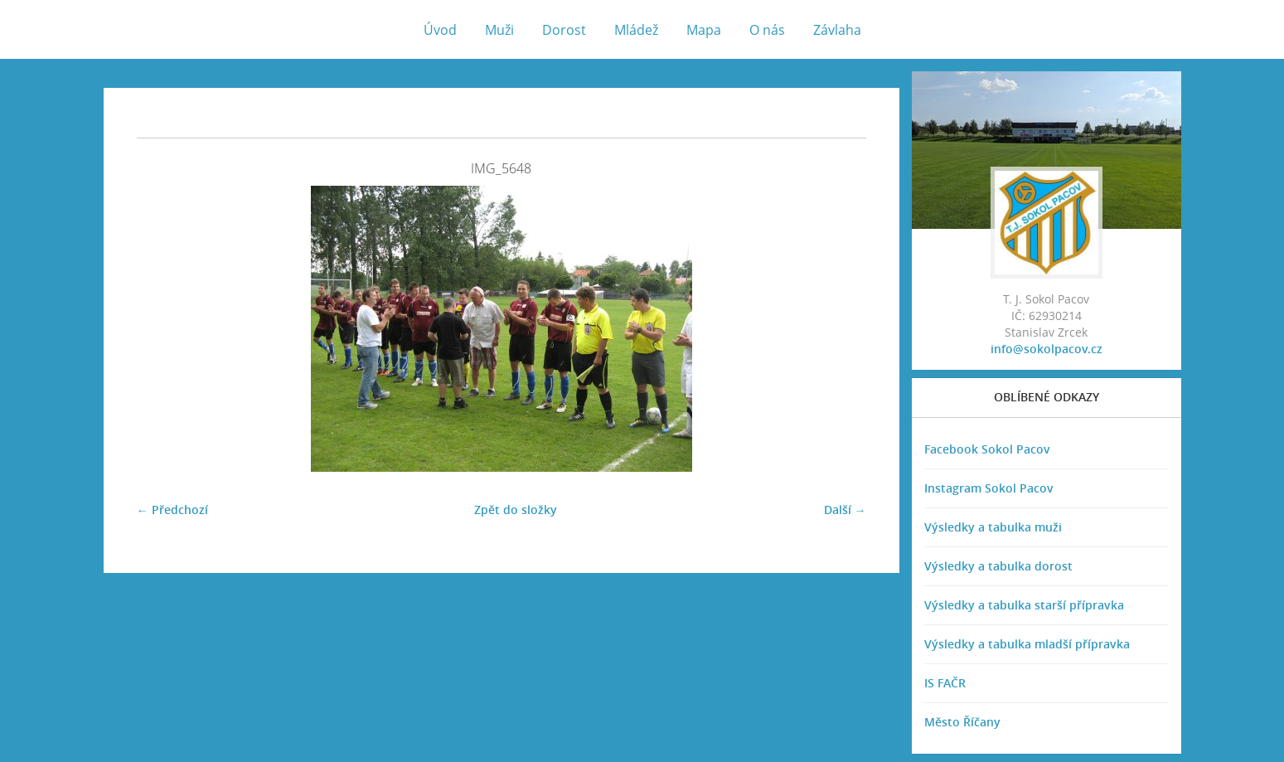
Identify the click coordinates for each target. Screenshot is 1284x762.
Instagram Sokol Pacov (989, 488)
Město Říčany (962, 722)
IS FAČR (945, 683)
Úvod (440, 30)
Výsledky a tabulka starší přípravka (1024, 605)
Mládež (636, 30)
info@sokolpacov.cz (1046, 349)
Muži (499, 30)
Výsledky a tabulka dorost (998, 566)
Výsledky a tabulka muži (993, 527)
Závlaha (837, 30)
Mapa (703, 30)
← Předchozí (172, 509)
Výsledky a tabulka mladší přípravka (1027, 644)
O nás (767, 30)
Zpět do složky (515, 509)
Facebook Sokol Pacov (987, 449)
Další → (845, 509)
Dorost (564, 30)
